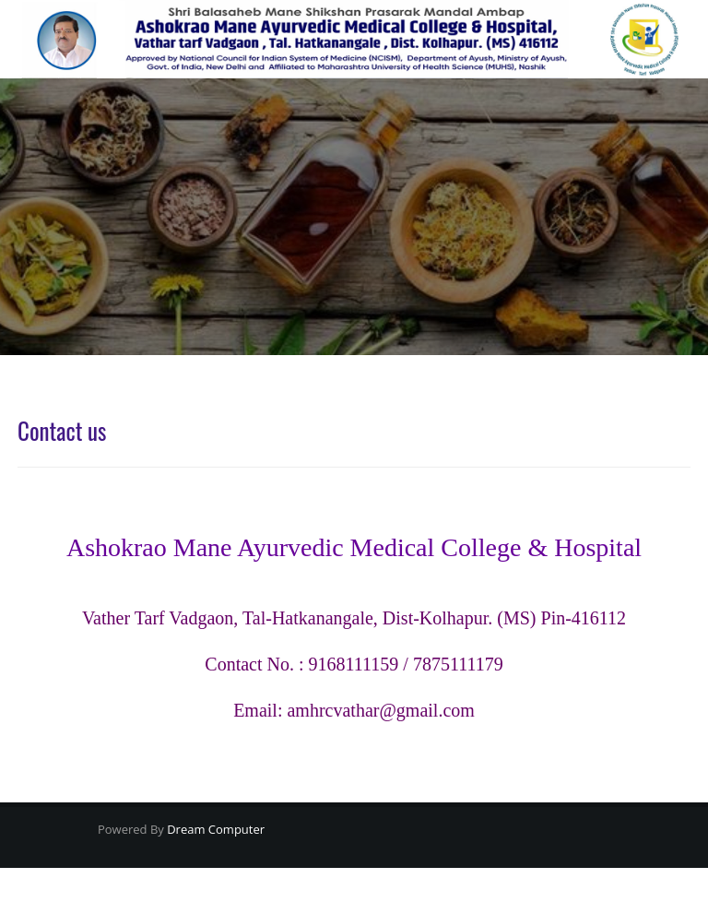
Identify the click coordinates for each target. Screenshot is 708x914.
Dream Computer (214, 829)
